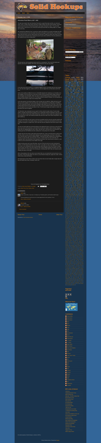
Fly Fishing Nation (69, 402)
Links (69, 85)
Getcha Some (75, 106)
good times (78, 121)
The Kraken (67, 268)
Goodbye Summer (72, 174)
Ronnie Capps (72, 255)
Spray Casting (69, 263)
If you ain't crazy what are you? (76, 231)
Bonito (66, 204)
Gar (79, 172)
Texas (68, 264)
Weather (70, 142)
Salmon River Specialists (70, 421)
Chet (68, 331)
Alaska (82, 132)
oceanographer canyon (78, 282)
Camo (73, 208)
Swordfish (69, 112)
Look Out (74, 237)
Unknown (69, 370)
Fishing (29, 188)
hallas (68, 377)
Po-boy (68, 251)
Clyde (72, 170)
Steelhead (73, 83)
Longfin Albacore (68, 237)
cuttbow (76, 194)
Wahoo (66, 120)
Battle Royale (72, 123)
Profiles (77, 181)
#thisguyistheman (80, 163)
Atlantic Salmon (80, 133)
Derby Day (76, 213)
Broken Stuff (74, 205)
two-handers (76, 144)
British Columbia (68, 205)
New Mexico (72, 245)
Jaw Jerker (67, 412)
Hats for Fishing (76, 227)
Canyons (67, 101)
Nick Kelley (72, 156)
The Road (67, 191)
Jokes (66, 152)
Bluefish (77, 203)
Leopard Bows (67, 236)
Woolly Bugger (68, 277)
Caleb (68, 329)
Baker (68, 321)
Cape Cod (73, 114)
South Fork (67, 186)
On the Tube (70, 249)
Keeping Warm (72, 152)
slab (78, 283)
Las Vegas (80, 235)
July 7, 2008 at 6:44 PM (25, 206)
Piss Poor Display (74, 129)
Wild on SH (76, 193)
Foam (71, 223)
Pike (68, 181)
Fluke (79, 222)
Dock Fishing (81, 213)
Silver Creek (79, 260)
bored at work (76, 278)
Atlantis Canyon (79, 165)
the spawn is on (76, 132)
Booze (74, 85)
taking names (78, 102)
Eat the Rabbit (68, 149)
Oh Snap (73, 82)
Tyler (68, 368)
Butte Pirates (67, 207)
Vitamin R (68, 273)
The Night (80, 160)
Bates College (73, 116)
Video (33, 188)
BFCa (66, 82)
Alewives (80, 198)
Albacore (75, 198)
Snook (73, 185)
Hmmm (79, 95)
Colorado (69, 97)
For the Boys (75, 172)
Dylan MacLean (70, 336)
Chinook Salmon (68, 125)
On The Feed (67, 180)
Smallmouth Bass (74, 130)
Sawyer (68, 366)
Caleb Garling (81, 207)
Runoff (79, 256)
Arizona (66, 200)
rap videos (67, 163)
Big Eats (67, 114)
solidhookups (69, 383)
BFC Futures (67, 166)
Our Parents (76, 249)
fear (80, 194)
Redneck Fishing (73, 107)
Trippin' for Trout (68, 429)
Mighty (66, 179)
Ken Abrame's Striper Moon (71, 415)
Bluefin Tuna (68, 91)
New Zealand (72, 105)
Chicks (71, 147)
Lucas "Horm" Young (71, 355)
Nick (68, 359)
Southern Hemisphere (77, 186)
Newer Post (21, 214)
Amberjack (67, 199)
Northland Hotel (74, 247)
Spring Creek (69, 158)
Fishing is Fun (68, 172)
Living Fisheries (68, 417)
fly (76, 279)
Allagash (68, 165)
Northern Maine (68, 247)
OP (79, 247)
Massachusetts (73, 154)
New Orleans (78, 245)
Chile (77, 209)
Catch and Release (78, 168)
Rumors (75, 256)
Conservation (76, 147)
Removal (77, 254)
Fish (27, 188)
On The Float (75, 101)
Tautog (82, 263)
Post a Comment (22, 209)
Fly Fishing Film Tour (78, 137)
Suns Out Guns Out (75, 189)
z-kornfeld (69, 385)
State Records (74, 188)
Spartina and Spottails (69, 423)
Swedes (74, 263)
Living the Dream (79, 236)
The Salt (81, 83)
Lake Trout (75, 110)
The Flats (80, 265)
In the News (77, 176)
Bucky (68, 327)
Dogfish (82, 214)
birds (71, 278)
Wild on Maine (77, 161)
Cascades (72, 168)
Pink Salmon (74, 250)
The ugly (79, 269)
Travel (81, 130)
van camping (68, 284)
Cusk (69, 212)
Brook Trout (23, 188)
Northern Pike (68, 96)
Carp (66, 147)
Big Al (68, 323)
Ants (76, 199)
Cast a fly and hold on (77, 124)
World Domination (68, 132)
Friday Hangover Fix (71, 115)
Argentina (73, 165)
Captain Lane (80, 134)
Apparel (68, 133)
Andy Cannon (69, 318)
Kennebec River (79, 138)
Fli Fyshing (67, 137)
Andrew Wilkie (70, 316)
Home (19, 13)
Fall (77, 218)
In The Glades (72, 232)
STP (82, 256)
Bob (81, 203)
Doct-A (68, 334)
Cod (75, 170)
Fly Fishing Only (68, 404)
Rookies (81, 157)
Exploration (73, 218)
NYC (71, 244)
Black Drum (67, 203)
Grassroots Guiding (69, 405)
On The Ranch (75, 128)
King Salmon (72, 119)
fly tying (72, 121)
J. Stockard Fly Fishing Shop (71, 410)
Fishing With (79, 171)
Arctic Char (80, 199)
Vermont (80, 191)
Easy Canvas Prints (69, 399)
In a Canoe (71, 176)
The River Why (68, 269)
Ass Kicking (73, 133)
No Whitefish (73, 246)
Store (28, 13)
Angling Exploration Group (70, 392)
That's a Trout (75, 265)
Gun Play (74, 175)
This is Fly (67, 428)
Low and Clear (79, 237)
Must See (75, 179)
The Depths (80, 190)
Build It (81, 205)
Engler (77, 217)
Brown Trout (69, 81)
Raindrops (73, 254)
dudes (82, 161)
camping (70, 279)
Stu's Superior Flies (78, 158)
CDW (81, 146)
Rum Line (71, 256)
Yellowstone (67, 278)
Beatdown (80, 116)
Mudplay (66, 244)
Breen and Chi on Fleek (73, 204)
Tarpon (80, 107)
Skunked (67, 130)
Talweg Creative (68, 190)
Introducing (80, 151)
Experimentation (76, 109)
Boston (68, 146)
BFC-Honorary (68, 89)
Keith (22, 193)
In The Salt (78, 232)
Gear (66, 138)
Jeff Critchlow (69, 346)
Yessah (74, 112)
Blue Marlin (79, 123)
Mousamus (67, 128)
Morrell (22, 203)
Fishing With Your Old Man (77, 149)
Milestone (67, 242)
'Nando (68, 375)
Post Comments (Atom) (28, 217)
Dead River (78, 212)
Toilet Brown (74, 270)
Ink (81, 176)
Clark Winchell (70, 332)
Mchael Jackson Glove (70, 240)
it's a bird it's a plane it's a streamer (73, 143)
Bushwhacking (68, 124)
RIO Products (67, 254)
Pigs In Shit (81, 180)
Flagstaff (75, 222)
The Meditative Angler (74, 268)
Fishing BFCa (73, 171)
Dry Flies (80, 148)
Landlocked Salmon (75, 86)
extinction (68, 162)
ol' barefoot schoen (70, 379)
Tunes (66, 142)
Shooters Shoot (72, 260)
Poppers (72, 181)
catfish (74, 279)
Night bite (80, 179)
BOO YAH (78, 89)
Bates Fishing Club (69, 394)
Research (81, 254)
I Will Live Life (68, 407)
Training (82, 270)
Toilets (78, 270)
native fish (67, 282)
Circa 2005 (81, 209)
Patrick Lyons (69, 361)
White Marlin (79, 120)
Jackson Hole (67, 177)
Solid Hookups (76, 88)
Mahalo (73, 177)
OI (76, 93)
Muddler (81, 242)
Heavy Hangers (72, 228)
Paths (66, 250)
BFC (72, 200)
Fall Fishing (76, 97)
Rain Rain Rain (71, 157)
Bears (68, 134)
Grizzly (70, 175)
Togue (69, 270)
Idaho (82, 109)
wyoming (67, 116)
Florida (68, 106)
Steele (79, 81)
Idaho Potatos (67, 231)
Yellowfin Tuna (69, 93)
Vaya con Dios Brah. (69, 161)
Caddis (76, 207)
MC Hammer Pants (69, 139)
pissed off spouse (68, 283)
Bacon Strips (74, 166)
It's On (68, 110)
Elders (73, 217)
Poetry (75, 139)
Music (71, 98)
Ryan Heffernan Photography (71, 420)
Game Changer (68, 151)
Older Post (59, 214)
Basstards (80, 166)
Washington (77, 92)
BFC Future (79, 112)
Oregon (73, 180)
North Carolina (79, 246)
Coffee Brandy (80, 114)
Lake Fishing (79, 152)
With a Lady (68, 109)
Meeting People (68, 241)
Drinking (75, 148)
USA (76, 191)
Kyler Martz (67, 235)
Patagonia (80, 249)
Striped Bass (80, 96)
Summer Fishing (79, 119)
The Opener (81, 268)
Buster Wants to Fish (69, 397)
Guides (66, 119)
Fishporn (80, 221)
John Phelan (69, 349)
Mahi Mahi (76, 104)
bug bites (81, 142)
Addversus (67, 391)
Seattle (68, 184)
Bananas (81, 144)
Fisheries (67, 171)
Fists (71, 222)
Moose (70, 179)
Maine (74, 96)
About (23, 13)
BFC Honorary (68, 104)
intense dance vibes (73, 195)
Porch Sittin (78, 251)
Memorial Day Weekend (77, 241)
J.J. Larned (69, 340)
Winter (71, 102)
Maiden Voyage (79, 177)
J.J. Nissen (69, 342)
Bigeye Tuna (80, 105)
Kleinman (69, 353)
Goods (78, 174)
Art (69, 200)
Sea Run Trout (69, 259)
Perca (70, 250)
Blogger (57, 440)
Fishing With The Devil (74, 221)
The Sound (74, 269)
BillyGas (68, 325)
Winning (79, 100)
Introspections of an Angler (70, 408)
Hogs (79, 175)
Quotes (67, 88)
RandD (77, 157)
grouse (79, 279)
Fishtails (66, 222)
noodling (71, 282)
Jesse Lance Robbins (71, 347)
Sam (68, 364)
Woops (74, 277)
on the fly (70, 144)
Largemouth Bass (74, 235)
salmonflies (73, 163)
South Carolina (79, 185)
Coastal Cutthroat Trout (77, 125)
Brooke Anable (68, 167)
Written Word (79, 277)
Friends (75, 223)
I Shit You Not (71, 138)
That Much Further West (70, 426)
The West (73, 100)
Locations (72, 153)
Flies (76, 91)
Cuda (66, 212)
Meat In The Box (79, 240)
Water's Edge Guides (69, 431)
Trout (72, 191)
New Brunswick (77, 244)
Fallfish (81, 218)
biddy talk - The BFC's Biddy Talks (72, 396)
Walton (72, 273)
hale (82, 279)
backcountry (67, 121)
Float (72, 137)
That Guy (72, 264)
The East (74, 160)
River (67, 255)
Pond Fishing (80, 139)
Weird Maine (72, 120)
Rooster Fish (78, 255)
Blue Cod (72, 203)
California (68, 208)
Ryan (68, 362)
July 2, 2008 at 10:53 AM (26, 199)
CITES (72, 207)
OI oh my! (77, 156)
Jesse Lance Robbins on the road (72, 413)
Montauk (71, 242)
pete (68, 381)
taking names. (73, 95)
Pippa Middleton (80, 250)
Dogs (81, 135)
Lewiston (73, 236)
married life (74, 162)
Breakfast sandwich (74, 146)
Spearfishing (67, 188)
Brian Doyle (80, 204)
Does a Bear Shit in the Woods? (73, 135)
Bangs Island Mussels (78, 200)
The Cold (74, 190)
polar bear (74, 283)
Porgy (82, 251)
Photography (78, 98)
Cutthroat (73, 212)
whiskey (73, 284)
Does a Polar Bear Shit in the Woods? (73, 214)
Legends (67, 153)
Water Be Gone (77, 273)
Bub (78, 205)
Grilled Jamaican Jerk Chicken (74, 226)
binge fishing (76, 142)
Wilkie (81, 274)
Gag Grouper (80, 223)
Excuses (80, 170)
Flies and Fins (68, 400)
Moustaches (76, 242)
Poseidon (80, 115)
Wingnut (68, 374)
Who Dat (77, 274)
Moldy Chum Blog (69, 418)
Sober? (66, 100)
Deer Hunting (71, 213)
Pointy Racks (72, 251)
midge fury (80, 162)
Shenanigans (79, 184)
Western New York (68, 193)
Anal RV (72, 199)
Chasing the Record (72, 209)
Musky (79, 154)
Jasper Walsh (69, 344)
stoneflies (81, 283)
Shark (73, 184)
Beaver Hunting (73, 134)
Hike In (74, 151)
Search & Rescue (76, 259)
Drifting (71, 148)
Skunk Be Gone (80, 111)
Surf (81, 189)
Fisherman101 (70, 338)
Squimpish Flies (68, 425)
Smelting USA (68, 185)
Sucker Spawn (68, 160)
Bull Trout (76, 167)
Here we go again (79, 228)
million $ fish (81, 195)
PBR (77, 180)
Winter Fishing (71, 194)
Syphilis (78, 263)
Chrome (66, 170)
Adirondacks (69, 198)
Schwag (80, 129)
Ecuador (68, 217)
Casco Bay (77, 208)
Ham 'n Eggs (71, 227)
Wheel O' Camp (71, 274)
